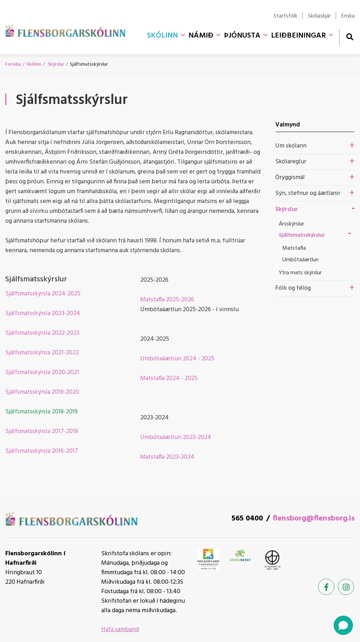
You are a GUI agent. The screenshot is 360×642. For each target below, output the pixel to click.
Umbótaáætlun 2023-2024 (175, 437)
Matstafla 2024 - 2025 (169, 378)
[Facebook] (326, 587)
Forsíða (13, 64)
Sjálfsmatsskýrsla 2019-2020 (42, 392)
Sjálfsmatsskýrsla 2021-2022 (42, 353)
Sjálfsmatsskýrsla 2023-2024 (42, 313)
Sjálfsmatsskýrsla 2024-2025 (43, 294)
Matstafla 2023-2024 (167, 457)
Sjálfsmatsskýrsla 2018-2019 (41, 412)
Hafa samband (120, 629)
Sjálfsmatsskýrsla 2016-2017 (41, 451)
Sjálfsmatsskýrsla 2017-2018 (41, 431)
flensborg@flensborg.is (314, 518)
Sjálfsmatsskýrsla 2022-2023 (42, 333)
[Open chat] (343, 625)
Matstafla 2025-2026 (167, 300)
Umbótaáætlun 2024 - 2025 (177, 359)
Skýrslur (55, 64)
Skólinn (33, 64)
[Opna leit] (349, 36)
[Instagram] (346, 587)
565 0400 (247, 518)
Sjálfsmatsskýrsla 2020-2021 (42, 372)
